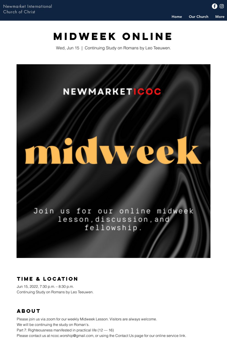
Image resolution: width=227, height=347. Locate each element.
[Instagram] (221, 6)
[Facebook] (214, 6)
